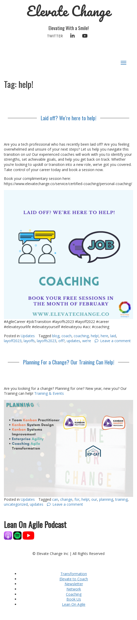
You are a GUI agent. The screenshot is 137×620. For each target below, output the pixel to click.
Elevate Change (69, 11)
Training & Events (49, 393)
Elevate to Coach (73, 578)
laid (113, 335)
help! (95, 335)
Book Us (73, 599)
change (66, 499)
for (76, 499)
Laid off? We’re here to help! (68, 118)
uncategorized (16, 504)
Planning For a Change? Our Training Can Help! (68, 362)
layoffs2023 (46, 340)
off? (61, 340)
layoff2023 (13, 340)
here (104, 335)
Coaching (73, 594)
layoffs (29, 340)
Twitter (55, 35)
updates (73, 340)
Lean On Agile (73, 604)
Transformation (73, 573)
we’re (86, 340)
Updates (28, 335)
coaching (81, 335)
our (94, 499)
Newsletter (74, 583)
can (55, 499)
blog (55, 335)
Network (73, 589)
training (121, 499)
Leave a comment (115, 340)
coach (66, 335)
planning (106, 499)
